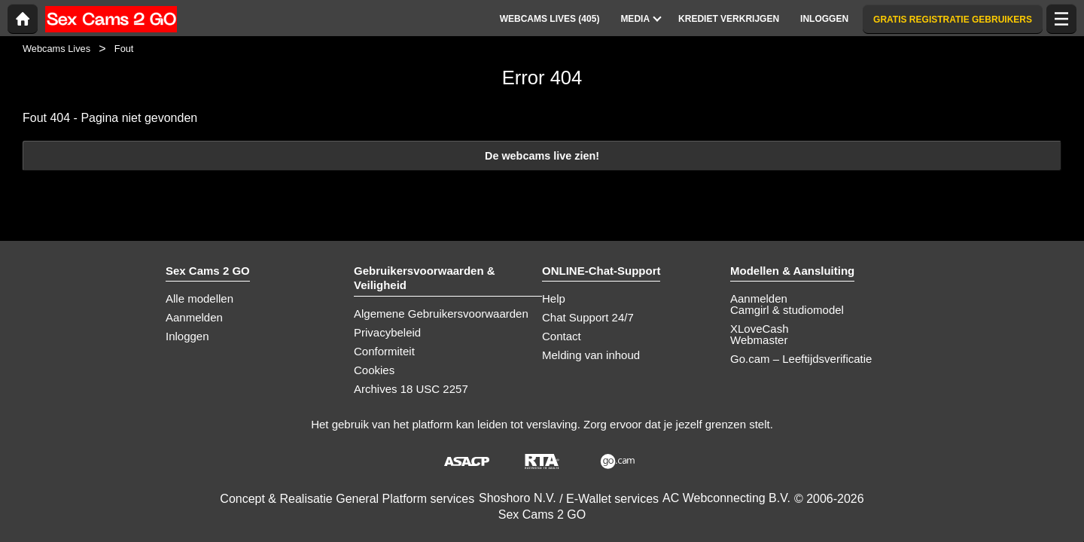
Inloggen (187, 336)
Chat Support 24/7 (588, 317)
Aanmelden (194, 317)
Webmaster (758, 339)
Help (553, 298)
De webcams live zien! (542, 156)
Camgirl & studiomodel (787, 309)
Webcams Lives (56, 48)
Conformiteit (384, 351)
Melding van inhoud (591, 355)
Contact (561, 336)
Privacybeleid (387, 332)
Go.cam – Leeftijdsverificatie (801, 358)
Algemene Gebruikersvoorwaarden (441, 313)
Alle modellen (199, 298)
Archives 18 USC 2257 (411, 388)
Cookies (374, 370)
